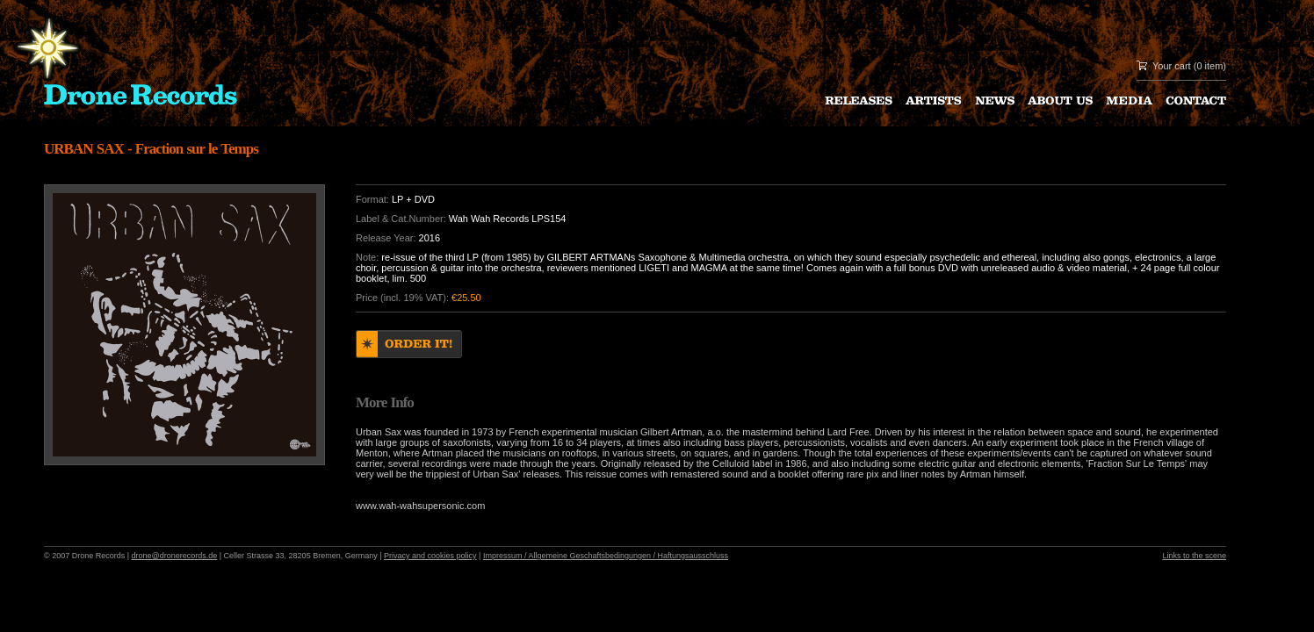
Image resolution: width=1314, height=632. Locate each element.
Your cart (1171, 66)
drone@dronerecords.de (175, 555)
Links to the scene (1194, 555)
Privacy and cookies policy (430, 555)
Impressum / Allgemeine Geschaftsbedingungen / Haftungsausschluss (605, 555)
